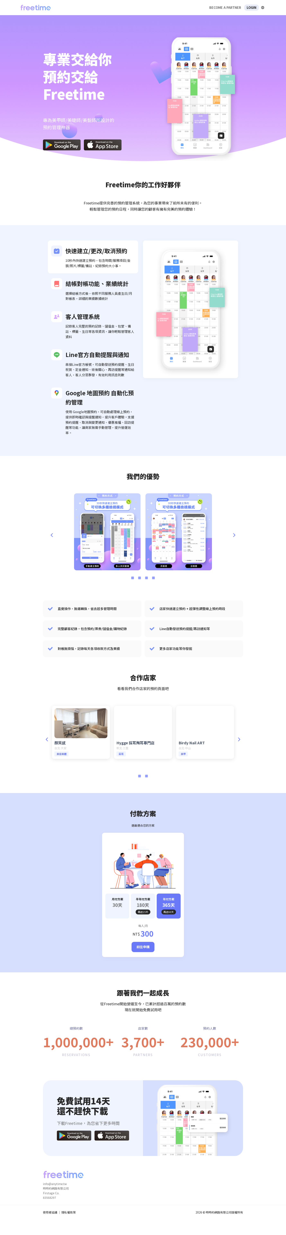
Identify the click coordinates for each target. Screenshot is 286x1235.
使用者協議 (50, 1212)
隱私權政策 (68, 1212)
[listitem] (93, 257)
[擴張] (263, 7)
